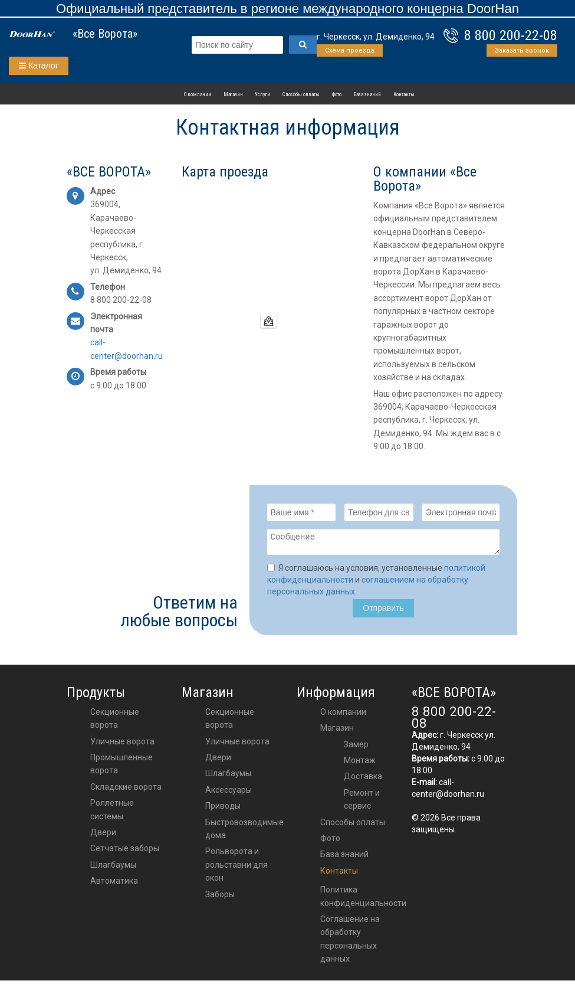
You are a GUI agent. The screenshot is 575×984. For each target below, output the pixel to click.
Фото (336, 94)
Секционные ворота (114, 722)
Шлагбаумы (113, 868)
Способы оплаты (301, 94)
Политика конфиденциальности (363, 899)
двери (218, 761)
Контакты (404, 94)
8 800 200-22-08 (510, 35)
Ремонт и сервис (362, 803)
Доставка (363, 779)
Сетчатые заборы (124, 851)
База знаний (367, 94)
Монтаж (360, 764)
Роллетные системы (112, 813)
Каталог (38, 65)
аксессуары (228, 793)
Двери (103, 836)
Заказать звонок (522, 50)
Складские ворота (126, 790)
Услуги (262, 94)
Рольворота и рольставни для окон (236, 868)
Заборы (220, 898)
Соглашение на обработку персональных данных (350, 942)
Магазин (233, 94)
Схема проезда (349, 50)
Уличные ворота (122, 745)
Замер (356, 748)
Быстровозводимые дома (244, 832)
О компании (197, 94)
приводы (223, 809)
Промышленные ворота (121, 767)
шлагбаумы (228, 777)
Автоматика (114, 884)
